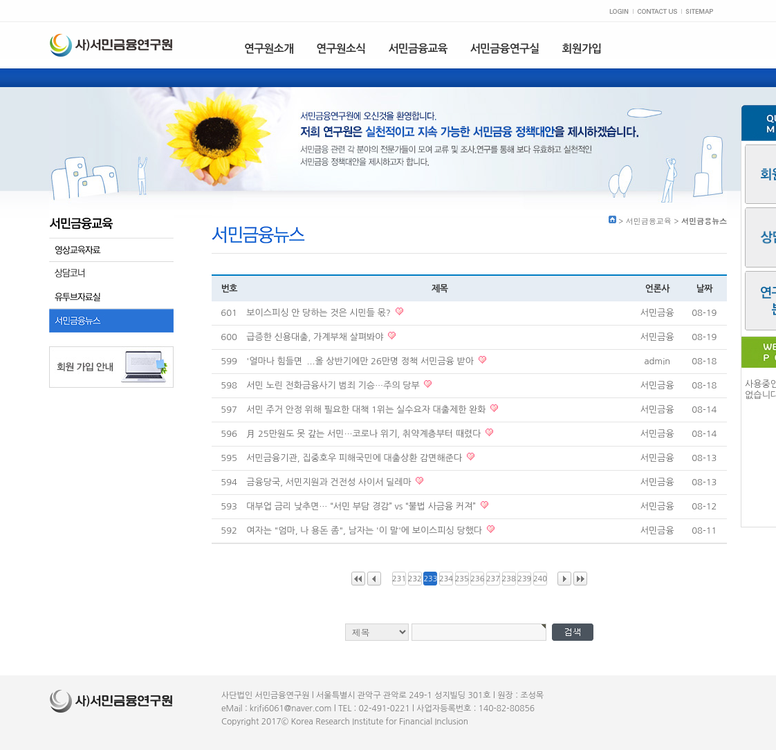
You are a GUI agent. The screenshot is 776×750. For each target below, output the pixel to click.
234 (446, 579)
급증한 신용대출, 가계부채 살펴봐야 (316, 336)
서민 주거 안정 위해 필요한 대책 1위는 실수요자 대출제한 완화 (367, 409)
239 (524, 579)
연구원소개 (268, 49)
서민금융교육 (417, 49)
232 (415, 579)
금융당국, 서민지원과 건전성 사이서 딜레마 (330, 482)
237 (493, 579)
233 (430, 579)
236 (477, 579)
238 (509, 579)
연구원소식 (340, 49)
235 (462, 579)
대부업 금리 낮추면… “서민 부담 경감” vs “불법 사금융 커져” (362, 506)
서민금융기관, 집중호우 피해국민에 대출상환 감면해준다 (355, 457)
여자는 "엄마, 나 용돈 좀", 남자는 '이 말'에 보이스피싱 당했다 (365, 530)
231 (399, 579)
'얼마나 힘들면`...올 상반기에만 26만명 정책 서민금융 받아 (361, 361)
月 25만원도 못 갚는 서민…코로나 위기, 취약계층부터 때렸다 (364, 433)
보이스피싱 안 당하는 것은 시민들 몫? (319, 312)
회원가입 (582, 49)
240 (540, 579)
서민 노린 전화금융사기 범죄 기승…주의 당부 (334, 385)
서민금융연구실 (504, 49)
